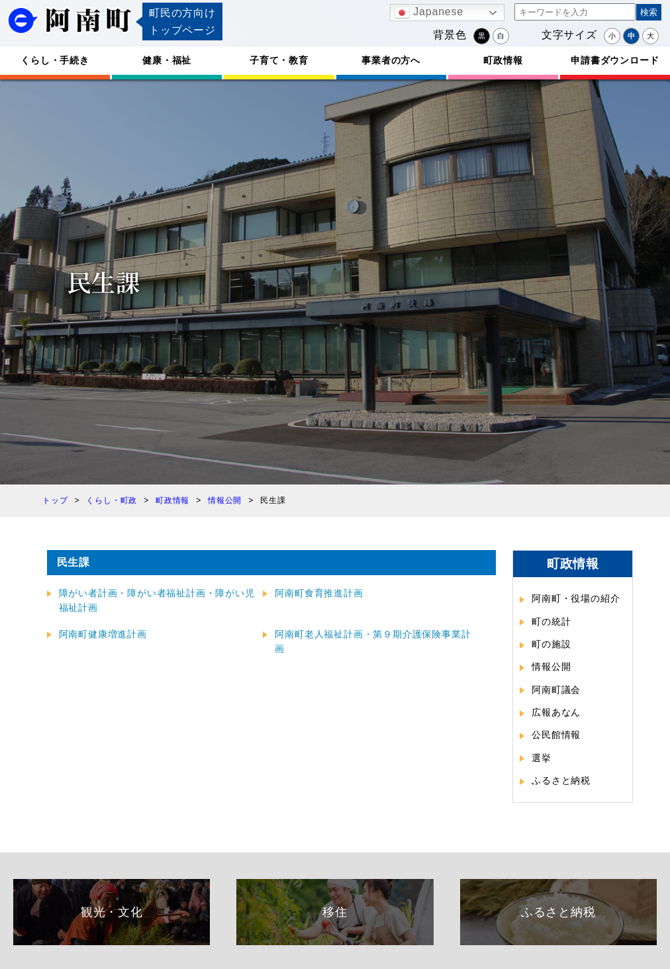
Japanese (428, 13)
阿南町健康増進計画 (103, 634)
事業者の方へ (390, 60)
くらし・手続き (55, 60)
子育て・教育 (279, 60)
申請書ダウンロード (615, 60)
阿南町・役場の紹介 (576, 598)
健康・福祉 (166, 60)
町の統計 (551, 621)
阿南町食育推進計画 (319, 593)
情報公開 (551, 666)
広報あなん (556, 712)
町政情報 (502, 60)
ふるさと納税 (561, 780)
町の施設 (551, 644)
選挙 (541, 758)
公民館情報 (556, 734)
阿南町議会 (556, 689)
